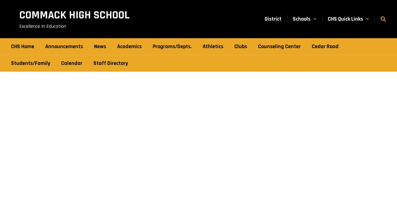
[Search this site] (383, 19)
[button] (304, 19)
